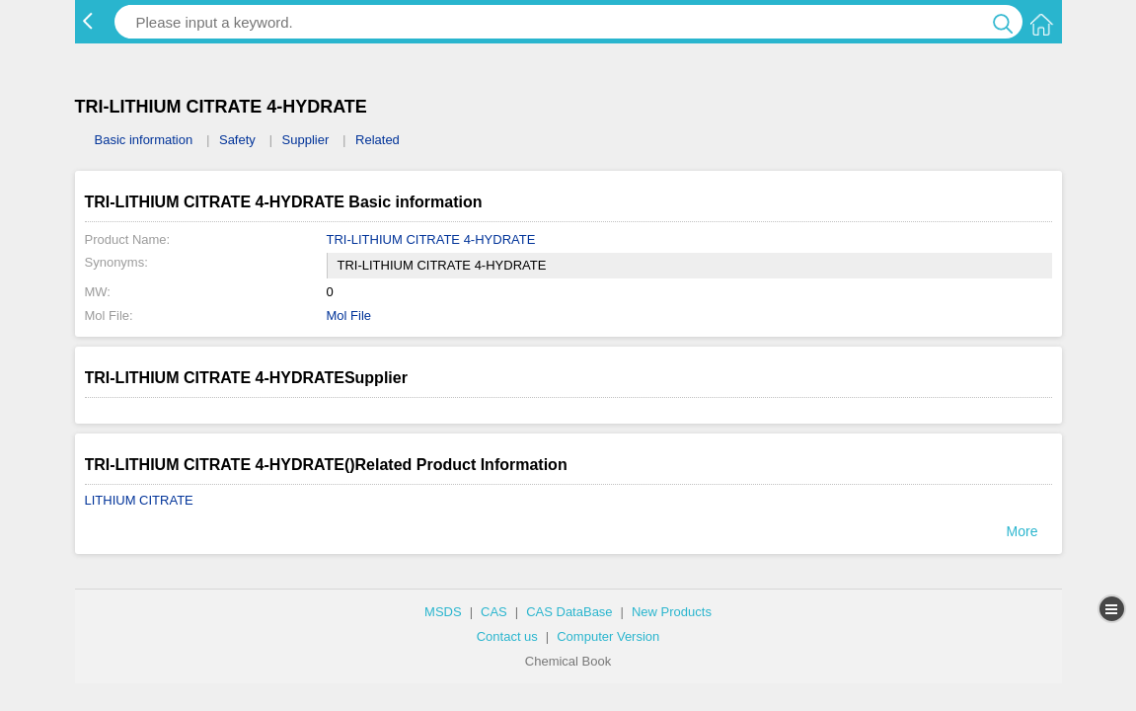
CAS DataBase (569, 611)
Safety (237, 139)
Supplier (306, 139)
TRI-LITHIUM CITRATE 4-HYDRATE (431, 239)
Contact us (507, 636)
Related (377, 139)
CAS (494, 611)
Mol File (349, 315)
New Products (672, 611)
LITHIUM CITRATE (139, 500)
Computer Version (608, 636)
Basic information (144, 139)
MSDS (443, 611)
